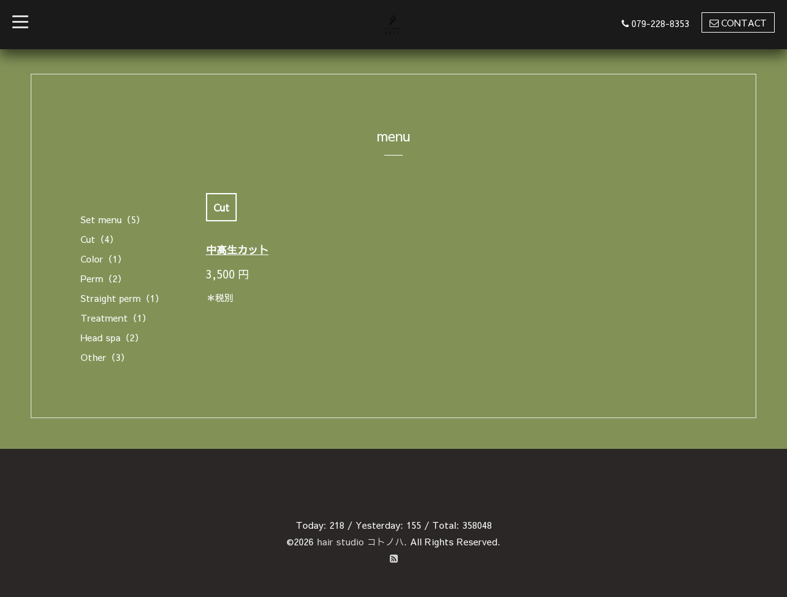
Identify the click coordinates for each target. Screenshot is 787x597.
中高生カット (237, 249)
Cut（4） (100, 238)
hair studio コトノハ (360, 541)
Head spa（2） (112, 337)
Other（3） (105, 356)
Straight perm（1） (122, 297)
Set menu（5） (113, 219)
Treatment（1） (116, 317)
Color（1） (104, 258)
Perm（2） (104, 278)
